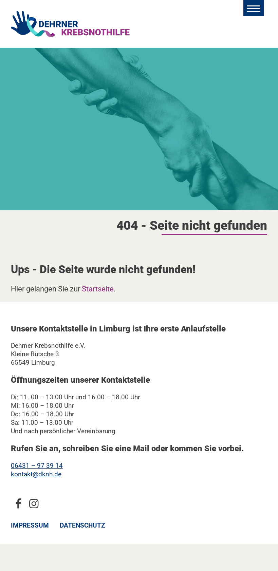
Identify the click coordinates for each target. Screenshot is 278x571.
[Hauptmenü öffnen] (253, 8)
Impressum (30, 525)
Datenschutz (82, 525)
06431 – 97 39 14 (37, 466)
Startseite (98, 288)
